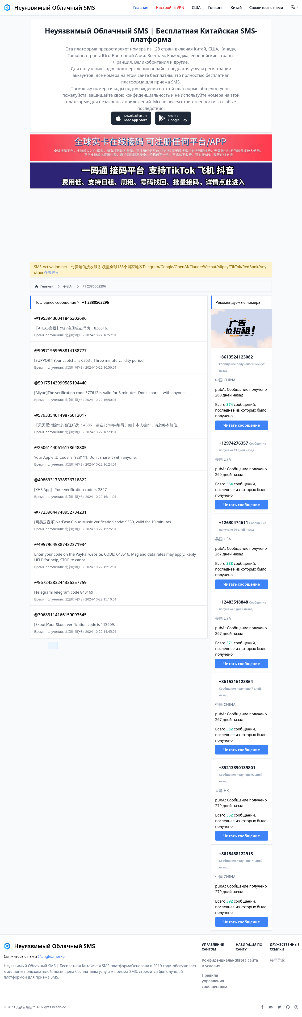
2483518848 (233, 602)
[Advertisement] (151, 225)
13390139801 (237, 767)
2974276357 (233, 443)
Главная (140, 7)
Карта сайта (247, 960)
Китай (236, 7)
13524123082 (236, 357)
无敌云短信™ (25, 1007)
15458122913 (236, 853)
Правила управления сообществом (214, 981)
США (196, 7)
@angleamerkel (52, 956)
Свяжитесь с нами (266, 7)
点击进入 (51, 272)
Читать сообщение (241, 425)
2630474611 (233, 522)
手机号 (68, 286)
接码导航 (277, 960)
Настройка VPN (170, 7)
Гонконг (215, 7)
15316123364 (236, 681)
